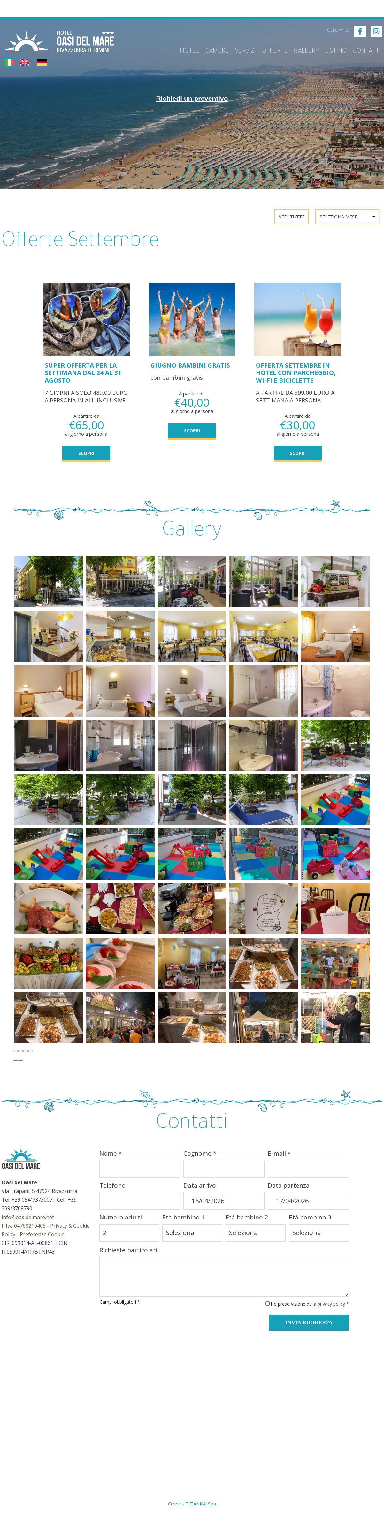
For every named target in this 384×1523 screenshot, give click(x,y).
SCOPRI (86, 452)
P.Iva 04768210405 (24, 1231)
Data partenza (289, 1191)
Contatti (366, 50)
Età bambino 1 (183, 1223)
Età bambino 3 (310, 1223)
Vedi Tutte (291, 217)
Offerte (273, 50)
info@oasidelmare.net (28, 1222)
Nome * (110, 1159)
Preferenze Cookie (42, 1240)
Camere (214, 50)
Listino (335, 50)
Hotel (185, 50)
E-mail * (279, 1159)
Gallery (305, 50)
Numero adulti (120, 1223)
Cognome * (199, 1159)
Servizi (243, 50)
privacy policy (331, 1309)
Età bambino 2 (247, 1223)
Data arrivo (199, 1191)
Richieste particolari (128, 1255)
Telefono (112, 1191)
